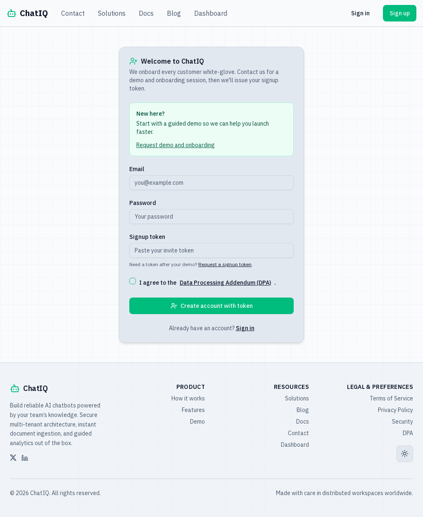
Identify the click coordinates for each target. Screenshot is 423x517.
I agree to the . (207, 283)
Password (142, 203)
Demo (197, 421)
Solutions (112, 13)
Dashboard (210, 13)
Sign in (360, 13)
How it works (188, 398)
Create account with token (212, 306)
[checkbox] (132, 281)
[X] (13, 458)
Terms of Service (391, 398)
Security (402, 421)
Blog (174, 13)
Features (193, 410)
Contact (73, 13)
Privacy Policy (395, 410)
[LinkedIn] (24, 458)
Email (136, 169)
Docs (146, 13)
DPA (408, 433)
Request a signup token (225, 264)
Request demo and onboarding (175, 145)
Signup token (147, 237)
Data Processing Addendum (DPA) (225, 282)
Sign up (400, 13)
